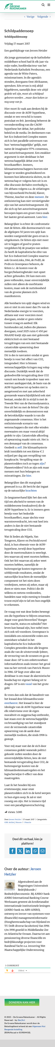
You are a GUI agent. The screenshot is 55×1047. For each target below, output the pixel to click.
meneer (39, 197)
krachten (31, 490)
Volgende (42, 16)
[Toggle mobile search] (43, 4)
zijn (42, 463)
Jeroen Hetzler (15, 819)
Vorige (30, 16)
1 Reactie (27, 822)
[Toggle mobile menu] (49, 4)
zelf (19, 447)
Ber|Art (21, 1020)
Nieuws (18, 822)
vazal (28, 684)
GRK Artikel (9, 822)
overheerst (11, 703)
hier (44, 217)
